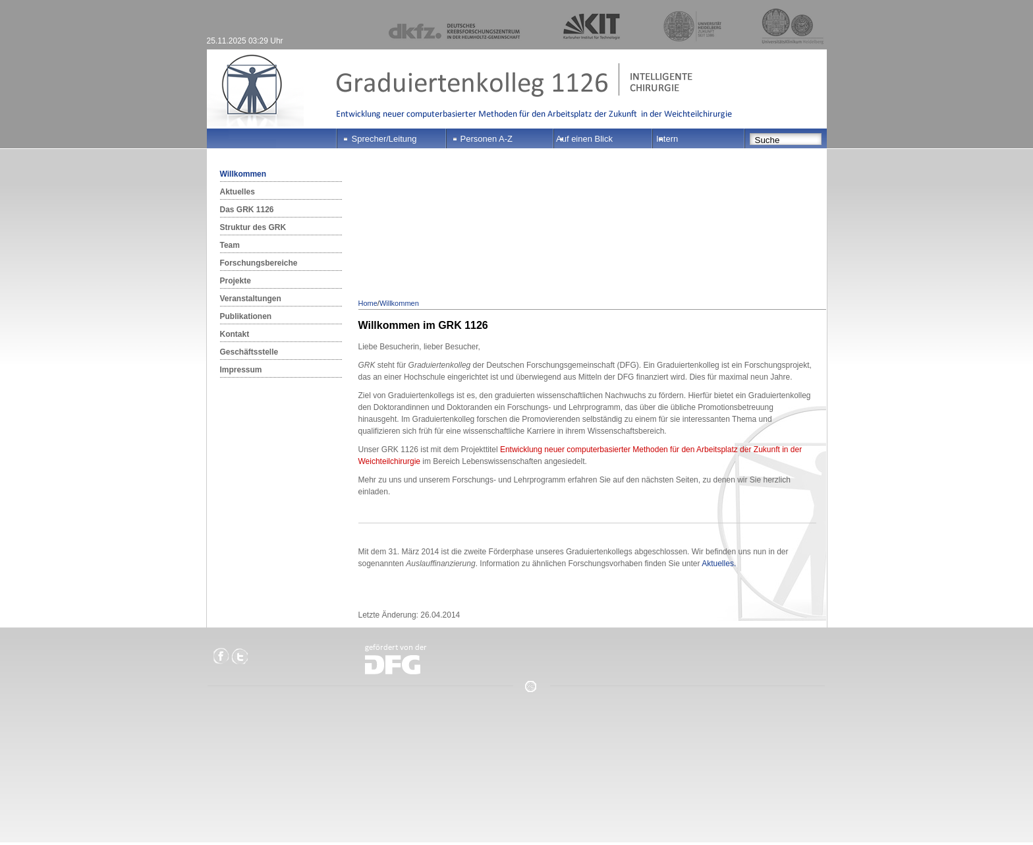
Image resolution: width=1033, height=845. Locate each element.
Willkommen (243, 174)
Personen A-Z (487, 139)
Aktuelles (237, 191)
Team (230, 245)
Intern (667, 139)
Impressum (241, 369)
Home (367, 303)
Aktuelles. (719, 563)
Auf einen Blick (584, 139)
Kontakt (235, 334)
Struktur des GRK (253, 227)
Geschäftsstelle (249, 352)
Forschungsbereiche (259, 263)
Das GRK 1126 (247, 209)
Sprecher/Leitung (384, 139)
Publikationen (246, 316)
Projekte (235, 280)
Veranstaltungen (250, 298)
